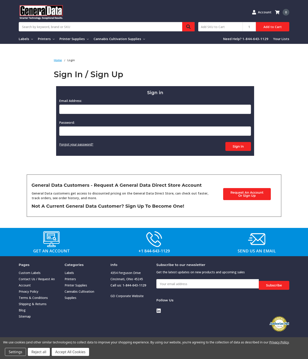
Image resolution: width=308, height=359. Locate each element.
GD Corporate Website (127, 294)
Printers (46, 39)
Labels (26, 39)
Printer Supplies (74, 39)
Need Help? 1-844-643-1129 (245, 39)
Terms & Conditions (33, 296)
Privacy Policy (28, 290)
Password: (67, 122)
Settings (15, 351)
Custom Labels (30, 271)
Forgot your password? (76, 144)
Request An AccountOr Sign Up (246, 192)
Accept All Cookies (70, 351)
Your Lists (281, 39)
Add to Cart (272, 27)
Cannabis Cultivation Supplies (119, 39)
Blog (22, 308)
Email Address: (70, 101)
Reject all (38, 351)
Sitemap (25, 315)
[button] (51, 237)
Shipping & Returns (33, 302)
